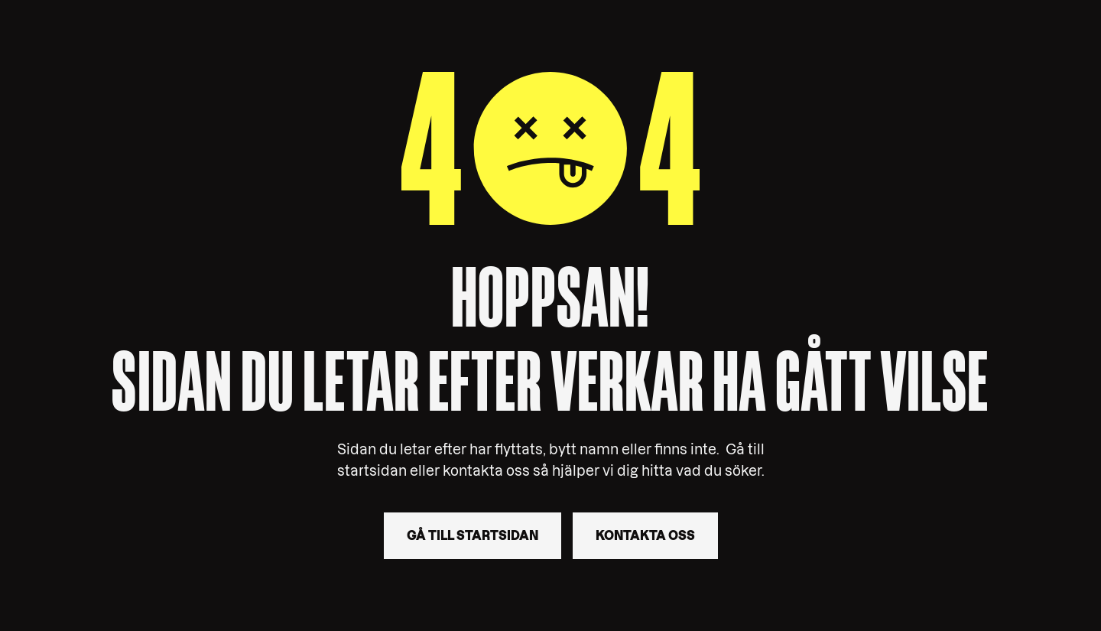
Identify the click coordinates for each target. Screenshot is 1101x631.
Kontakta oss (645, 535)
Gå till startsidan (472, 535)
